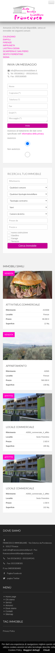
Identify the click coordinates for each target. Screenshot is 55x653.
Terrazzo (15, 241)
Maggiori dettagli (31, 650)
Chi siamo (10, 599)
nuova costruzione (19, 232)
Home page (11, 596)
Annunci (9, 605)
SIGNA (6, 57)
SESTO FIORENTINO (13, 54)
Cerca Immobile (27, 245)
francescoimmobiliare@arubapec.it (18, 553)
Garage (14, 238)
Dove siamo (11, 608)
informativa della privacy (32, 134)
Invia (27, 125)
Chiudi (46, 650)
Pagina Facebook (14, 573)
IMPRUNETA (9, 45)
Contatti (9, 611)
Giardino (15, 235)
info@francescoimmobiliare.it (19, 550)
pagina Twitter (13, 578)
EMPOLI (7, 39)
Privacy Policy (9, 631)
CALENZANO (9, 36)
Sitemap (9, 614)
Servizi (9, 602)
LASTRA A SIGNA (11, 48)
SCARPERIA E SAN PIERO (15, 51)
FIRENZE (7, 42)
